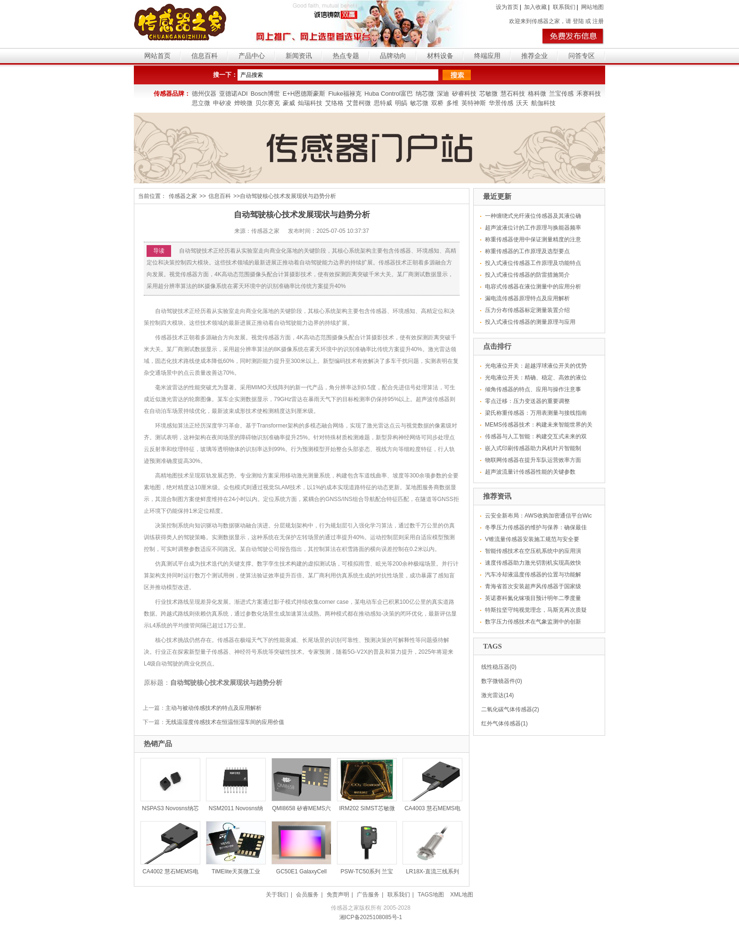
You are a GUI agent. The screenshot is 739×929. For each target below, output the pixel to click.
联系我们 (564, 7)
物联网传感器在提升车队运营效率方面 (533, 460)
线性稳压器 (495, 667)
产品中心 (251, 55)
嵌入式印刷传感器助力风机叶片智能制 (533, 448)
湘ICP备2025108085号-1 (370, 917)
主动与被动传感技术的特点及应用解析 (213, 708)
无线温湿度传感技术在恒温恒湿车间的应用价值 (224, 722)
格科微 (537, 93)
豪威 (289, 103)
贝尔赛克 (267, 103)
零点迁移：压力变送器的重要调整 (527, 401)
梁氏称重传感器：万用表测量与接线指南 (536, 413)
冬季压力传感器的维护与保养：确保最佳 (536, 527)
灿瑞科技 (310, 103)
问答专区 (581, 55)
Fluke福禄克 (344, 93)
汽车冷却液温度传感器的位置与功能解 (533, 574)
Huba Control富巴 (388, 93)
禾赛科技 (588, 93)
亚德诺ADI (233, 93)
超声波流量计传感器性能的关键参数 (530, 472)
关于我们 (277, 894)
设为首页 (507, 7)
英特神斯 (473, 103)
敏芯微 (419, 103)
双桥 (437, 103)
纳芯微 (425, 93)
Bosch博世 (265, 93)
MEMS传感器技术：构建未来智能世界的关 (538, 424)
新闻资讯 (299, 55)
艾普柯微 (358, 103)
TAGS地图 (431, 894)
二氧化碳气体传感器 (506, 709)
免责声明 (338, 894)
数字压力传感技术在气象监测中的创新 (533, 621)
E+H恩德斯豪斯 (304, 93)
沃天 (522, 103)
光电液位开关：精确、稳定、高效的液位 (536, 377)
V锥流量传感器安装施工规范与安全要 (532, 539)
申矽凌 (222, 103)
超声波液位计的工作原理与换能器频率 (533, 227)
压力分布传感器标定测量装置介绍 (527, 310)
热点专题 (346, 55)
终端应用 (487, 55)
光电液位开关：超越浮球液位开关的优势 (536, 365)
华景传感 (501, 103)
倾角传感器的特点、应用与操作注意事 (533, 389)
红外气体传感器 (501, 723)
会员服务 (307, 894)
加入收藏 (535, 7)
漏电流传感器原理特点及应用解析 (527, 298)
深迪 (443, 93)
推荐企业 (534, 55)
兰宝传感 (561, 93)
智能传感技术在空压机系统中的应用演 (533, 551)
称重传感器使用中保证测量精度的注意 (533, 239)
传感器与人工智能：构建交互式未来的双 (536, 436)
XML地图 (461, 894)
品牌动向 (393, 55)
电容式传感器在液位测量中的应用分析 (533, 286)
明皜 (401, 103)
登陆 (578, 21)
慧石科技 (513, 93)
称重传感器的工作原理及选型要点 (527, 251)
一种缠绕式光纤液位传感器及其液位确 (533, 216)
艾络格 (334, 103)
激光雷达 (492, 695)
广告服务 (368, 894)
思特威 (383, 103)
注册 (598, 21)
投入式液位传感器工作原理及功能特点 (533, 263)
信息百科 (204, 55)
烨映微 (243, 103)
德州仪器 (204, 93)
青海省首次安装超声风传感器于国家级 (533, 586)
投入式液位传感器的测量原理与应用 (530, 322)
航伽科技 (543, 103)
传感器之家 (183, 196)
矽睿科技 (464, 93)
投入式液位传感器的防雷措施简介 (527, 274)
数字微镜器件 (498, 681)
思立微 (201, 103)
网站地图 (592, 7)
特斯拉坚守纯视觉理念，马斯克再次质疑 (536, 610)
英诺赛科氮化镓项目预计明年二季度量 (533, 598)
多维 (452, 103)
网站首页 (157, 55)
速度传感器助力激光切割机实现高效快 (533, 562)
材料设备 (440, 55)
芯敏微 (488, 93)
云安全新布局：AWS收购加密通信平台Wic (538, 515)
